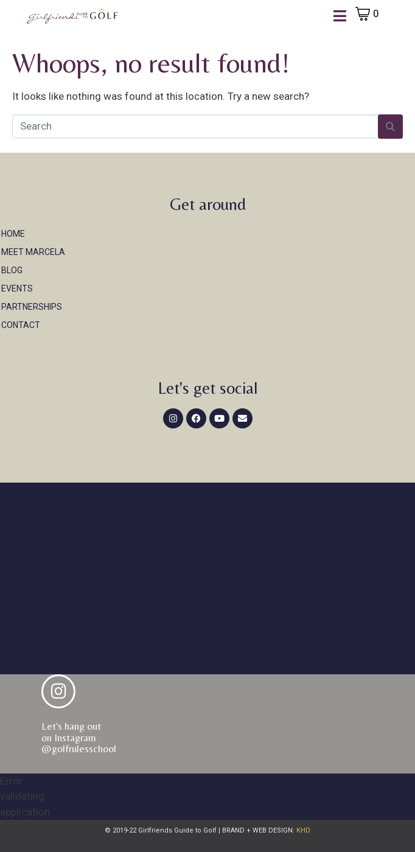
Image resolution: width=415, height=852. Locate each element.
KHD (302, 830)
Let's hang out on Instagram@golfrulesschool (78, 737)
